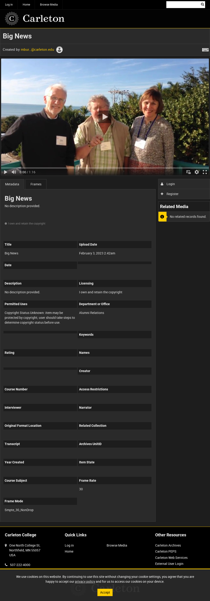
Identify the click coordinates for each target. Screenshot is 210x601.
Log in (9, 4)
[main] (105, 277)
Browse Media (49, 4)
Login (168, 184)
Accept (105, 592)
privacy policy (85, 581)
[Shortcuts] (205, 49)
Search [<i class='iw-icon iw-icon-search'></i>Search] (202, 4)
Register (170, 194)
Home (26, 4)
